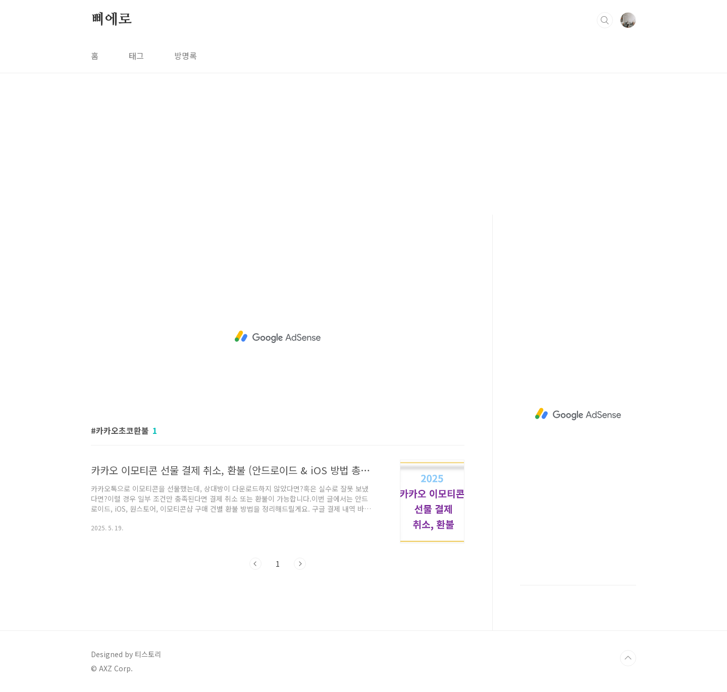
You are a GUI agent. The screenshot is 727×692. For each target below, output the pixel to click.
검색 (604, 20)
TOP (628, 658)
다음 (300, 564)
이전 (255, 564)
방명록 (185, 56)
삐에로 (111, 20)
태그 (136, 56)
